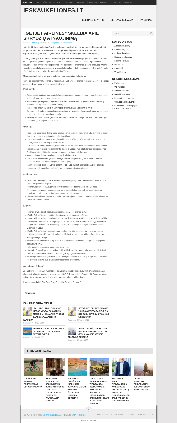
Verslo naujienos (121, 91)
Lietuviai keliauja (122, 20)
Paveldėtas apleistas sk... (49, 2)
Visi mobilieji (119, 87)
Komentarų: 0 (66, 43)
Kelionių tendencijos (123, 57)
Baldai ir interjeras (122, 94)
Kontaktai (102, 415)
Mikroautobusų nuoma (124, 98)
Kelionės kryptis (93, 20)
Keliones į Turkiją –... (76, 2)
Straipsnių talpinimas (123, 415)
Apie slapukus (145, 415)
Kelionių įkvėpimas (122, 53)
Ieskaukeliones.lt (53, 10)
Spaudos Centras (30, 43)
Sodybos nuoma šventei (124, 102)
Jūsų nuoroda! (121, 108)
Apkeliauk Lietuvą (122, 46)
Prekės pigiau (120, 83)
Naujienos (55, 43)
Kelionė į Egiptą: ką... (124, 2)
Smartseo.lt (78, 415)
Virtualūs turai (120, 72)
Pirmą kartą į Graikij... (99, 2)
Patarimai (146, 20)
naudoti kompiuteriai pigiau (126, 106)
